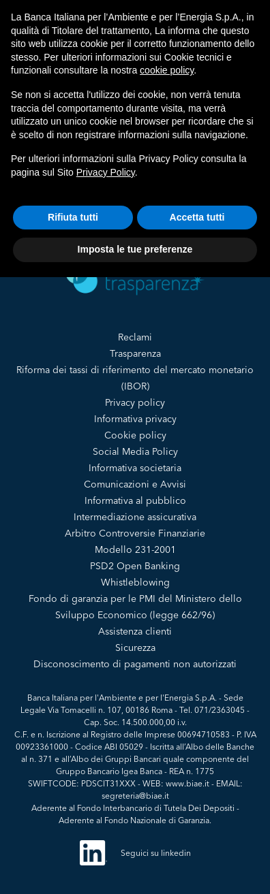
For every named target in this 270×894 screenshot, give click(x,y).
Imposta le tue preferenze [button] (135, 249)
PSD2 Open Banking (135, 566)
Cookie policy (135, 435)
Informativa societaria (135, 468)
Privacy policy (135, 402)
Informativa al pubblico (135, 500)
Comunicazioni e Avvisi (135, 484)
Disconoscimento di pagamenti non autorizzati (135, 664)
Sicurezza (135, 647)
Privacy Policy (105, 172)
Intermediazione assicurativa (135, 517)
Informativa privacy (135, 419)
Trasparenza (135, 353)
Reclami (135, 337)
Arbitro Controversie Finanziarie (135, 533)
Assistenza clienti (135, 631)
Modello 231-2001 (135, 549)
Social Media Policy (135, 451)
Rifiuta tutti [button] (73, 217)
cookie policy (167, 70)
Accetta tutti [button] (197, 217)
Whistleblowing (135, 582)
